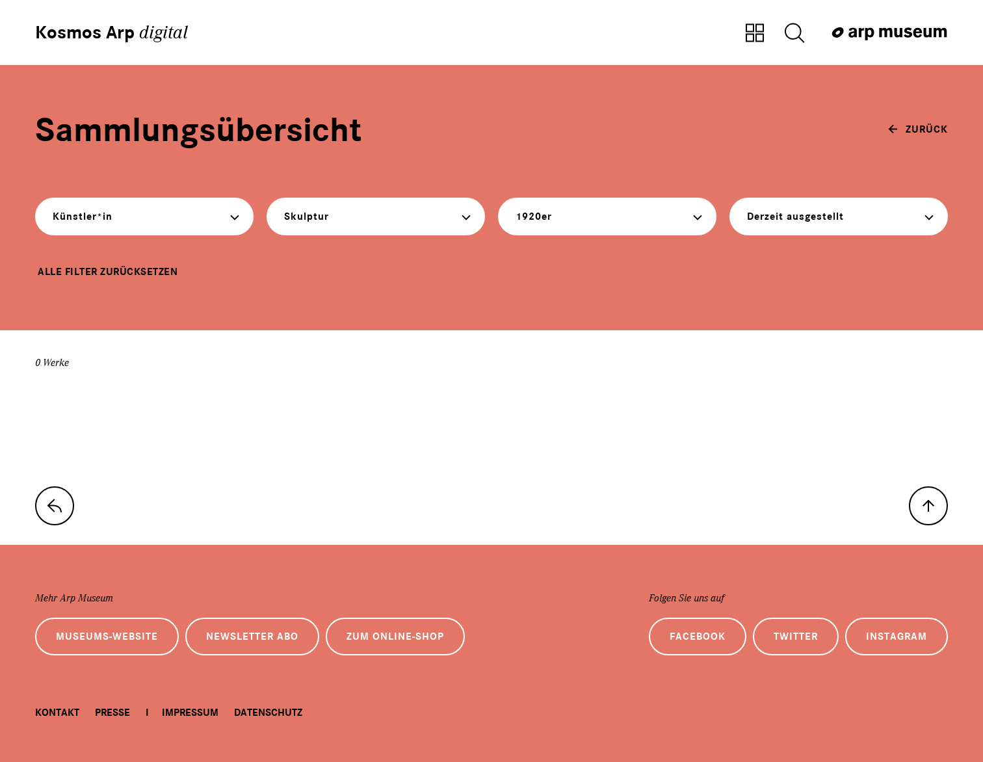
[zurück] (918, 129)
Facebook (698, 636)
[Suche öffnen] (794, 34)
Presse (112, 712)
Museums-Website (107, 636)
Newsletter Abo (252, 636)
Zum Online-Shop (395, 636)
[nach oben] (928, 505)
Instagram (896, 636)
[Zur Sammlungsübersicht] (755, 34)
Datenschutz (268, 712)
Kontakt (57, 712)
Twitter (796, 636)
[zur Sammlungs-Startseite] (54, 505)
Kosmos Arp (111, 32)
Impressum (190, 712)
